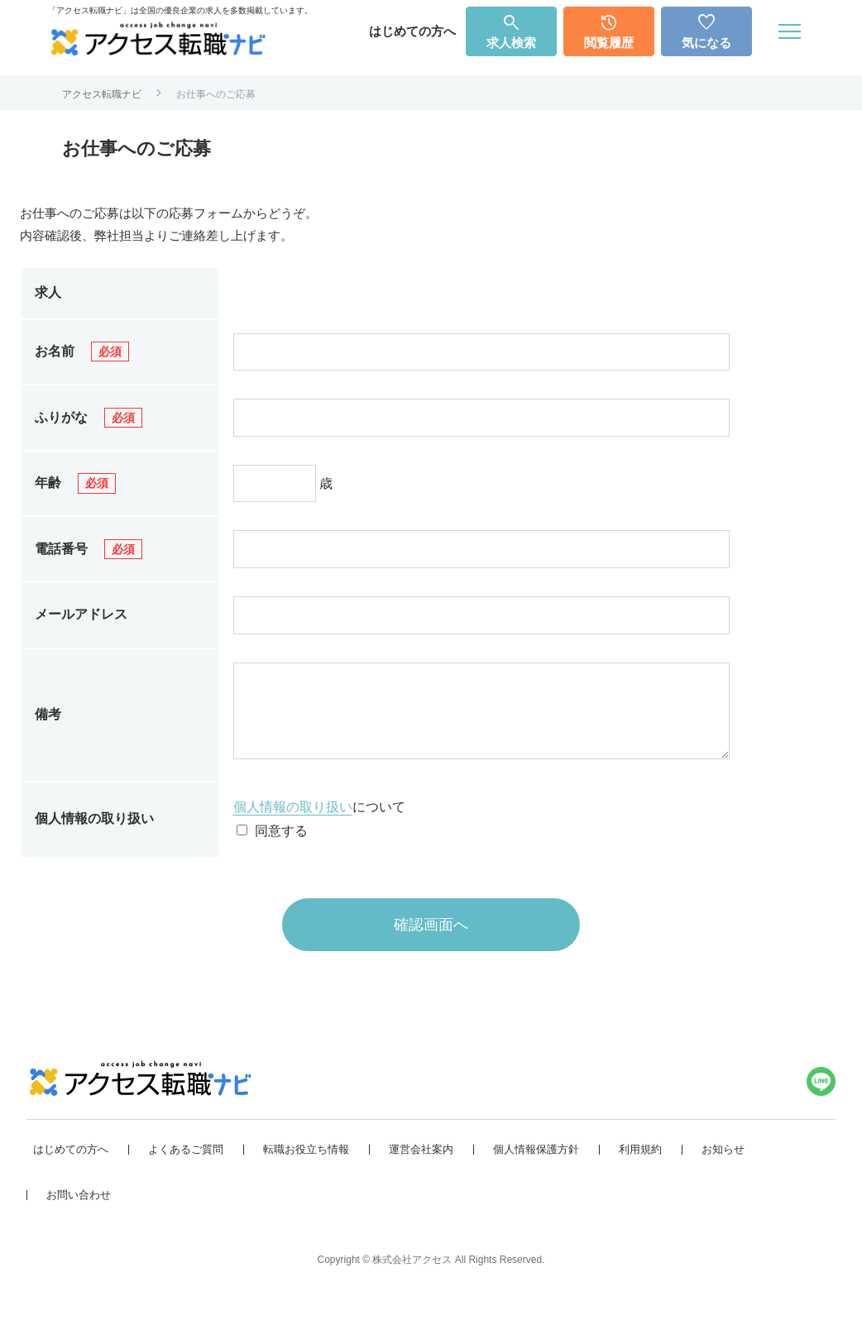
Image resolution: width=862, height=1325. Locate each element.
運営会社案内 (421, 1166)
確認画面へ (431, 941)
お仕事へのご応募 (216, 94)
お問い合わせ (78, 1211)
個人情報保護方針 (536, 1166)
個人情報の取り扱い (292, 823)
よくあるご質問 (185, 1166)
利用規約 (640, 1166)
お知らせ (723, 1166)
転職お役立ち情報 (306, 1166)
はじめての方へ (412, 31)
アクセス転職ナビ (101, 94)
